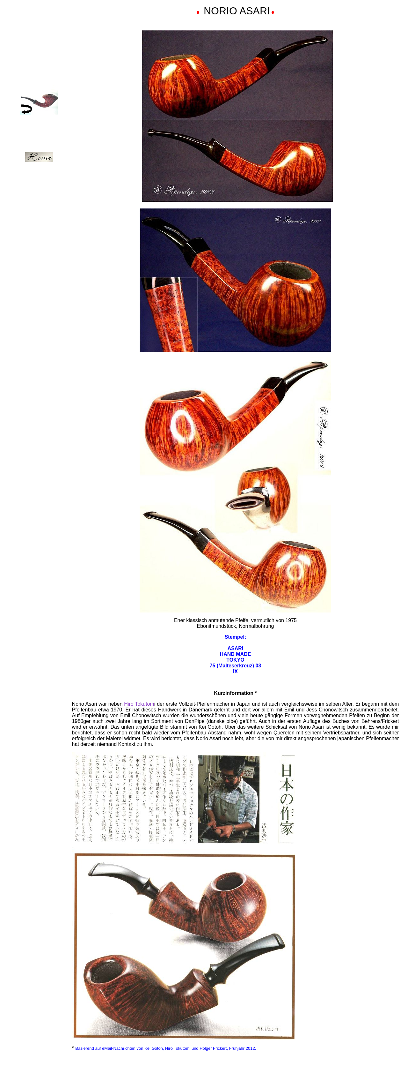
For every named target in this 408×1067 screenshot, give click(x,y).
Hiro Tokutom (139, 704)
